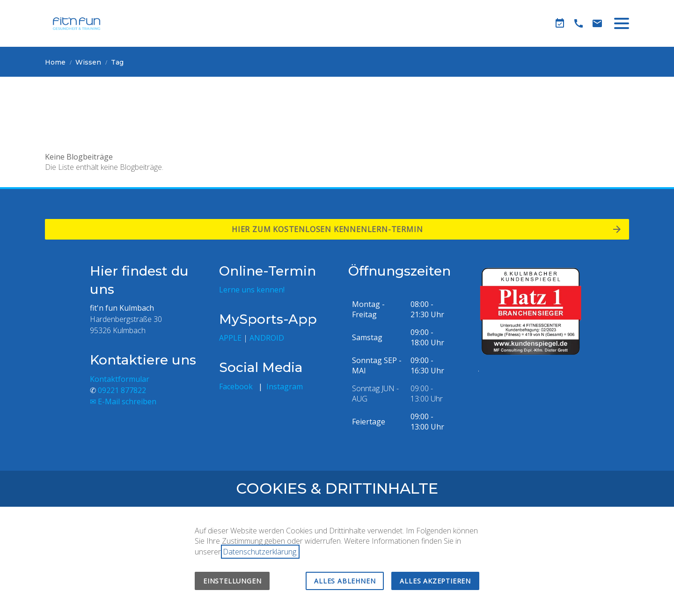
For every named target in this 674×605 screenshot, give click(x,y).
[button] (621, 23)
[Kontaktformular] (597, 23)
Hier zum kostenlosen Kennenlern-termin (329, 229)
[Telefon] (578, 23)
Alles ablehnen (344, 580)
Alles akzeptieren (435, 580)
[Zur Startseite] (76, 23)
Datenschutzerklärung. (260, 552)
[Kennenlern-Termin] (559, 23)
